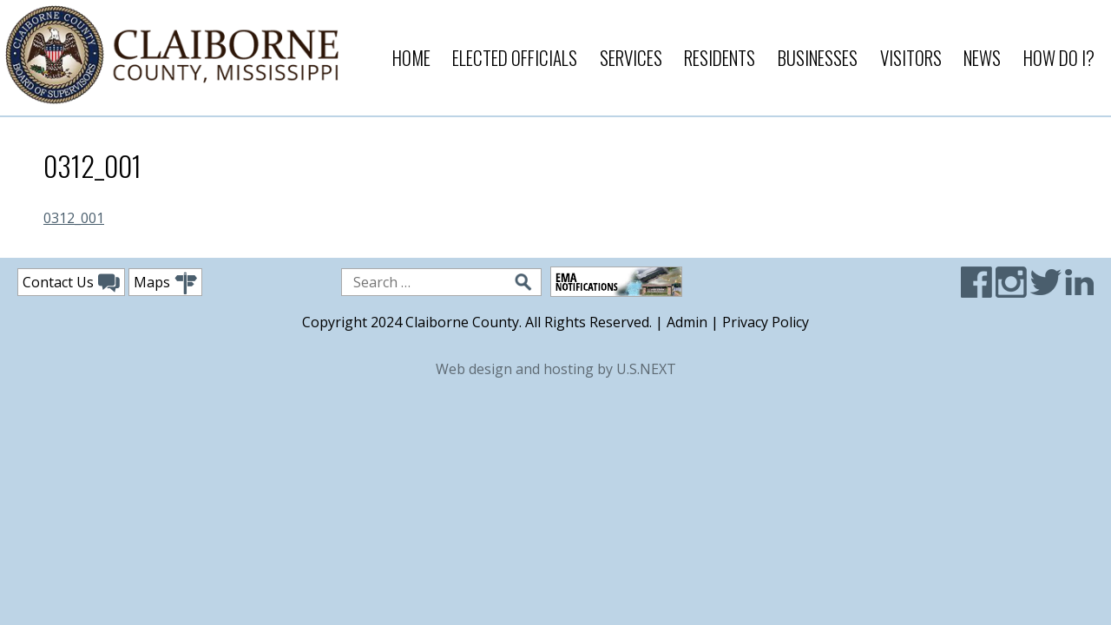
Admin (687, 322)
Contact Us (71, 283)
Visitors (911, 57)
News (982, 57)
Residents (719, 57)
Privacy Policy (765, 322)
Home (411, 57)
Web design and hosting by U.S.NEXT (556, 368)
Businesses (818, 57)
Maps (165, 283)
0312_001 (73, 217)
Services (631, 57)
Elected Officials (514, 57)
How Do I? (1059, 57)
